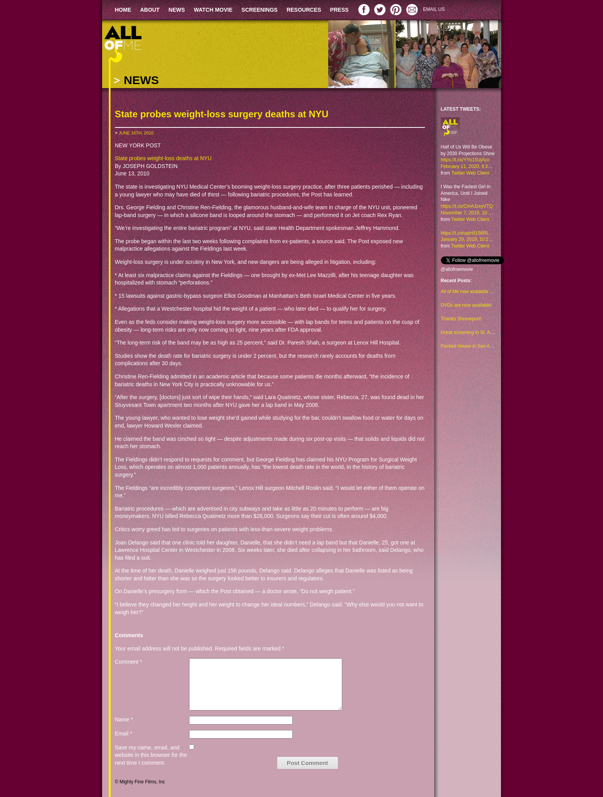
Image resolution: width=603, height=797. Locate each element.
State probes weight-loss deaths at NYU (163, 158)
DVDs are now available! (466, 305)
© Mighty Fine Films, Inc (140, 782)
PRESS (339, 10)
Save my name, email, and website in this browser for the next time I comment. (151, 755)
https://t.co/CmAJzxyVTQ (467, 206)
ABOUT (150, 10)
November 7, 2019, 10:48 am (471, 213)
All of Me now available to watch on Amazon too (490, 291)
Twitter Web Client (470, 173)
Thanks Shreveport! (461, 319)
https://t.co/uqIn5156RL (465, 233)
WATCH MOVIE (213, 10)
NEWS (176, 10)
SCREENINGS (260, 10)
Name (124, 719)
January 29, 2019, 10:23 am (470, 239)
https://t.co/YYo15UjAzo (465, 160)
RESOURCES (303, 10)
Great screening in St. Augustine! (475, 332)
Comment (128, 662)
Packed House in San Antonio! (472, 346)
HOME (123, 10)
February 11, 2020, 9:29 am (470, 166)
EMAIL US (434, 9)
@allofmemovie (457, 269)
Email (123, 733)
